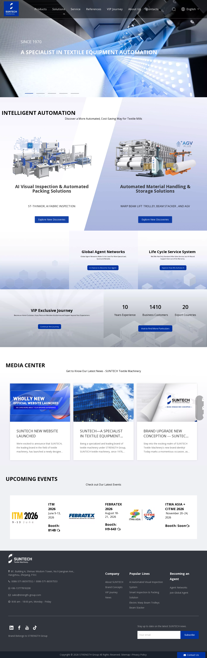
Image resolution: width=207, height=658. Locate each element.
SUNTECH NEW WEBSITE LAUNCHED (37, 433)
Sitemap (125, 654)
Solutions (58, 9)
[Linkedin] (11, 628)
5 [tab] (75, 93)
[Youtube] (27, 628)
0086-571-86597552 (22, 581)
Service (76, 9)
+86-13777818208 (21, 588)
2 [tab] (40, 93)
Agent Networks (178, 587)
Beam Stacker (136, 607)
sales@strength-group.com (26, 595)
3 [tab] (52, 93)
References (93, 9)
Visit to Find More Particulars (155, 328)
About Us (134, 9)
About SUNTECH (114, 582)
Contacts (153, 9)
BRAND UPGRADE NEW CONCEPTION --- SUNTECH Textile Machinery (166, 433)
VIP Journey (115, 9)
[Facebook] (19, 628)
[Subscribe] (189, 635)
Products (41, 9)
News (108, 597)
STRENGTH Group (37, 635)
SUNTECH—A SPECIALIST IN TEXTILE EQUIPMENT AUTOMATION (101, 433)
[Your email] (158, 635)
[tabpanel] (103, 48)
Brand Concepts (114, 587)
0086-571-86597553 (46, 581)
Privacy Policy (139, 654)
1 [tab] (29, 93)
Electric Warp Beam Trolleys (144, 602)
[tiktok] (35, 628)
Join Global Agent (179, 592)
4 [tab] (63, 93)
